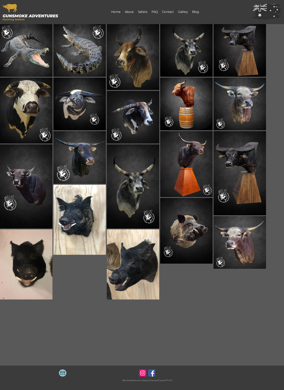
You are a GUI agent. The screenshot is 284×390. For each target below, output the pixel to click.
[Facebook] (151, 373)
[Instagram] (142, 373)
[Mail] (62, 373)
